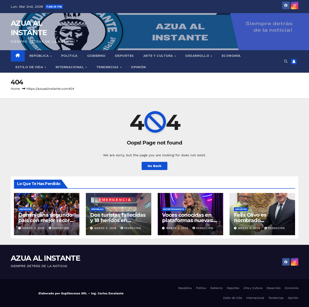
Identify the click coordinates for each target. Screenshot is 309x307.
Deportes (124, 56)
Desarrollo (197, 56)
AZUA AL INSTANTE (45, 258)
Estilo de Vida (29, 67)
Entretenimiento (173, 209)
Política (69, 56)
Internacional (70, 67)
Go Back (155, 166)
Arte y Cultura (158, 56)
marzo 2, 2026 (34, 228)
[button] (286, 61)
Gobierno (96, 56)
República (39, 56)
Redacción (59, 228)
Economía (231, 56)
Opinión (138, 67)
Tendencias (108, 67)
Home (15, 89)
